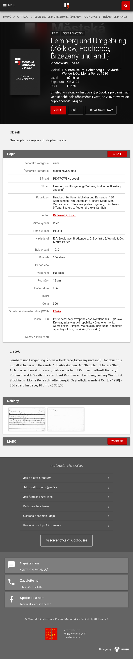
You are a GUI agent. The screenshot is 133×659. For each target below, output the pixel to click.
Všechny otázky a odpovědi (66, 540)
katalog (23, 16)
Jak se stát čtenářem (37, 478)
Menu (9, 5)
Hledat (124, 4)
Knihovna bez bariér (36, 506)
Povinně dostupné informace (42, 525)
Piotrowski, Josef (65, 63)
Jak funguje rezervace (38, 497)
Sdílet (76, 110)
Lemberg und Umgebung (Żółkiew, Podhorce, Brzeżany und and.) (81, 16)
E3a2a (57, 311)
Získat (58, 110)
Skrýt (117, 154)
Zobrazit (117, 441)
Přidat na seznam (101, 110)
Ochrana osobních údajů (39, 516)
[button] (25, 72)
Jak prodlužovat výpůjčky (40, 487)
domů (7, 16)
